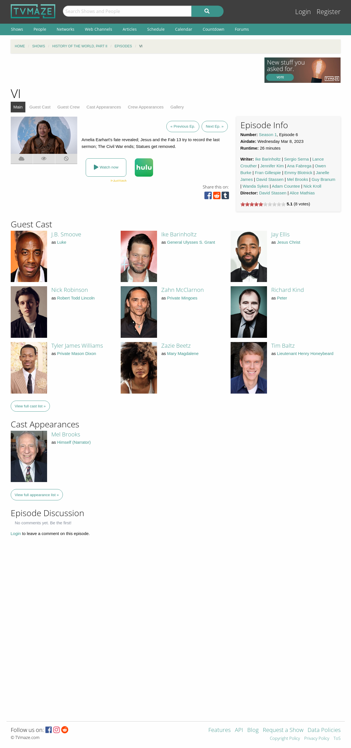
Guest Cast (39, 107)
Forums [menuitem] (242, 29)
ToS (337, 738)
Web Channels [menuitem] (98, 29)
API (239, 730)
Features (219, 730)
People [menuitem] (40, 29)
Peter (282, 298)
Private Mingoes (182, 298)
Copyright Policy (285, 738)
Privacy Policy (316, 738)
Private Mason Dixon (76, 353)
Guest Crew (68, 107)
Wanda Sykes (256, 186)
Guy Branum (323, 179)
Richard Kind (287, 290)
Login (303, 11)
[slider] (263, 204)
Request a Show (283, 730)
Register (329, 11)
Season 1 (268, 134)
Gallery (177, 107)
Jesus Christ (289, 242)
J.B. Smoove (66, 234)
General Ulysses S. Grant (191, 242)
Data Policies (324, 730)
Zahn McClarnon (182, 290)
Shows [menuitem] (17, 29)
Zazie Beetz (176, 345)
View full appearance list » (37, 495)
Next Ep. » (215, 126)
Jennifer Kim (272, 165)
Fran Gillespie (268, 172)
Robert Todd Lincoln (76, 298)
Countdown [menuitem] (213, 29)
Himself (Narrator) (74, 442)
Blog (253, 730)
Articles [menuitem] (130, 29)
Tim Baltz (283, 345)
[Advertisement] (133, 70)
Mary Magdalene (183, 353)
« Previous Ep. (183, 126)
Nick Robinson (69, 290)
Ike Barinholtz (268, 159)
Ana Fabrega (299, 165)
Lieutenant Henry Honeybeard (305, 353)
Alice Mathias (302, 192)
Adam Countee (286, 186)
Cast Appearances (104, 107)
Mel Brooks (297, 179)
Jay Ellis (280, 234)
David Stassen (270, 179)
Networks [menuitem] (65, 29)
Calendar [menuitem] (183, 29)
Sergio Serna (296, 159)
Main (18, 107)
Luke (62, 242)
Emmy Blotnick (298, 172)
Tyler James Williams (77, 345)
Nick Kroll (312, 186)
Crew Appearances (146, 107)
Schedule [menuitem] (156, 29)
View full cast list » (30, 406)
